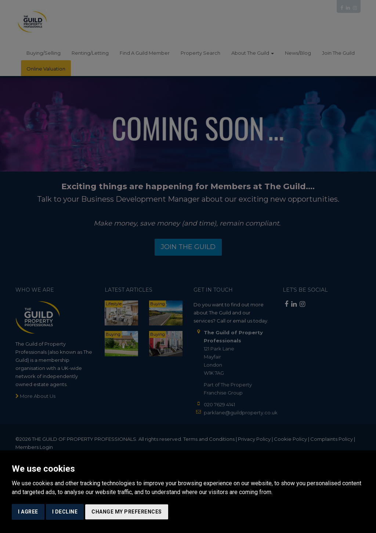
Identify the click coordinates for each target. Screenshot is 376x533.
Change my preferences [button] (126, 512)
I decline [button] (65, 512)
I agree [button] (28, 512)
